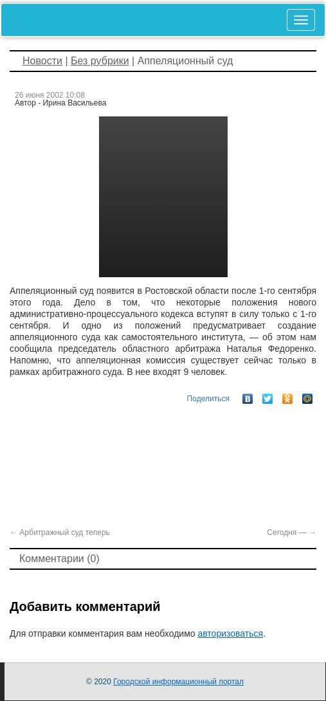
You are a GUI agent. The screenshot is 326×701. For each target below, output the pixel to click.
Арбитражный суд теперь (60, 532)
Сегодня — (291, 532)
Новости (42, 60)
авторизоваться (230, 633)
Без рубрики (100, 60)
